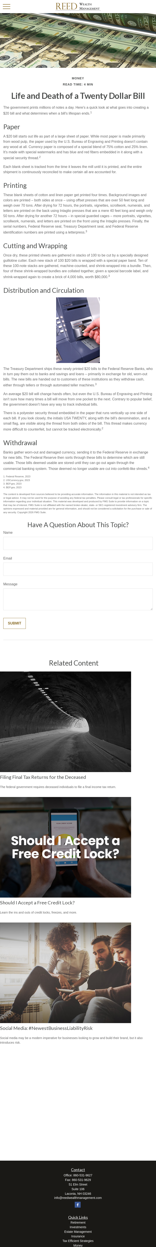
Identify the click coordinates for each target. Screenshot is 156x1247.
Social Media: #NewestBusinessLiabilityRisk (46, 1028)
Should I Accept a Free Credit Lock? (37, 902)
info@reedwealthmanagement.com (78, 1198)
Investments (78, 1227)
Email (7, 558)
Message (10, 584)
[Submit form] (14, 623)
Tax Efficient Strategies (78, 1241)
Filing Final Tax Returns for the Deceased (43, 777)
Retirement (78, 1222)
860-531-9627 (82, 1175)
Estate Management (78, 1231)
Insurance (78, 1236)
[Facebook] (78, 1205)
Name (8, 532)
